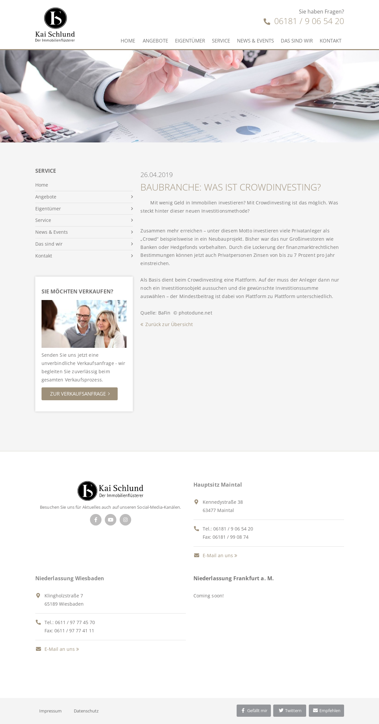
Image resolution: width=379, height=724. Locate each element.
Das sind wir (297, 40)
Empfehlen (326, 710)
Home (128, 40)
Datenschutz (86, 711)
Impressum (50, 711)
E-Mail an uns (213, 555)
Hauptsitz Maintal (217, 484)
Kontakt (330, 40)
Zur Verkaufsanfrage (78, 393)
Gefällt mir (253, 710)
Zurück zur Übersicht (169, 324)
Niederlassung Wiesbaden (69, 578)
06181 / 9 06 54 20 (304, 20)
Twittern (290, 710)
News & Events (255, 40)
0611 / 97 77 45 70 (75, 622)
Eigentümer (190, 40)
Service (221, 40)
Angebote (155, 40)
